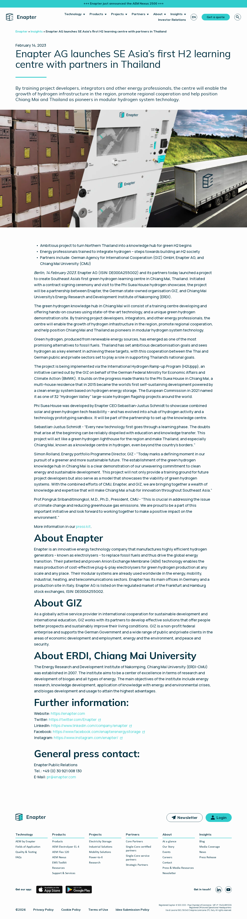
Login (221, 817)
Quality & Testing (26, 852)
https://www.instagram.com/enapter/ (86, 737)
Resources (58, 868)
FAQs (18, 857)
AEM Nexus (59, 857)
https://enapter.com (67, 713)
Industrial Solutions (100, 846)
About (158, 14)
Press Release (207, 857)
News (202, 852)
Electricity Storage (100, 841)
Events (166, 852)
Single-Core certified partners (138, 848)
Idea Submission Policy (132, 909)
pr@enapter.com (61, 776)
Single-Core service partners (137, 857)
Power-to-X (96, 857)
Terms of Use (98, 909)
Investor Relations (172, 20)
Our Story (168, 846)
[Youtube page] (228, 889)
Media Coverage (209, 846)
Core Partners (134, 841)
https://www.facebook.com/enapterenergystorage (97, 731)
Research (94, 862)
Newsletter (187, 817)
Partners (138, 14)
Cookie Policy (71, 909)
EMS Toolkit (59, 862)
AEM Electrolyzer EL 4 (65, 846)
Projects (117, 14)
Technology (73, 14)
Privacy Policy (43, 909)
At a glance (169, 841)
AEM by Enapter (25, 841)
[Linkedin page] (218, 889)
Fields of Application (27, 846)
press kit (83, 526)
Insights (176, 14)
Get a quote (216, 17)
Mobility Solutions (100, 852)
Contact (167, 862)
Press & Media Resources (178, 868)
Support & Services (63, 873)
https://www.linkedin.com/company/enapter (89, 725)
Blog (202, 841)
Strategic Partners (137, 864)
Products (96, 14)
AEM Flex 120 (60, 852)
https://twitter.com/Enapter (73, 719)
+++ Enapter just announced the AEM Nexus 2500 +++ (124, 3)
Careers (167, 857)
